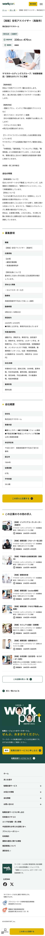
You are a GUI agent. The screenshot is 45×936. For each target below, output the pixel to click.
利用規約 (5, 836)
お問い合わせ (9, 804)
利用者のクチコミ (9, 817)
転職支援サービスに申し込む (13, 812)
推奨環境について (9, 846)
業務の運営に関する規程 (11, 841)
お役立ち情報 (9, 792)
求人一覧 (12, 10)
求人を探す (8, 780)
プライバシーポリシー (10, 831)
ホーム (4, 10)
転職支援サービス (10, 786)
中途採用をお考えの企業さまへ (14, 827)
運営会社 (6, 850)
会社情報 (7, 798)
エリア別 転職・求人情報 (11, 822)
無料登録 (33, 4)
